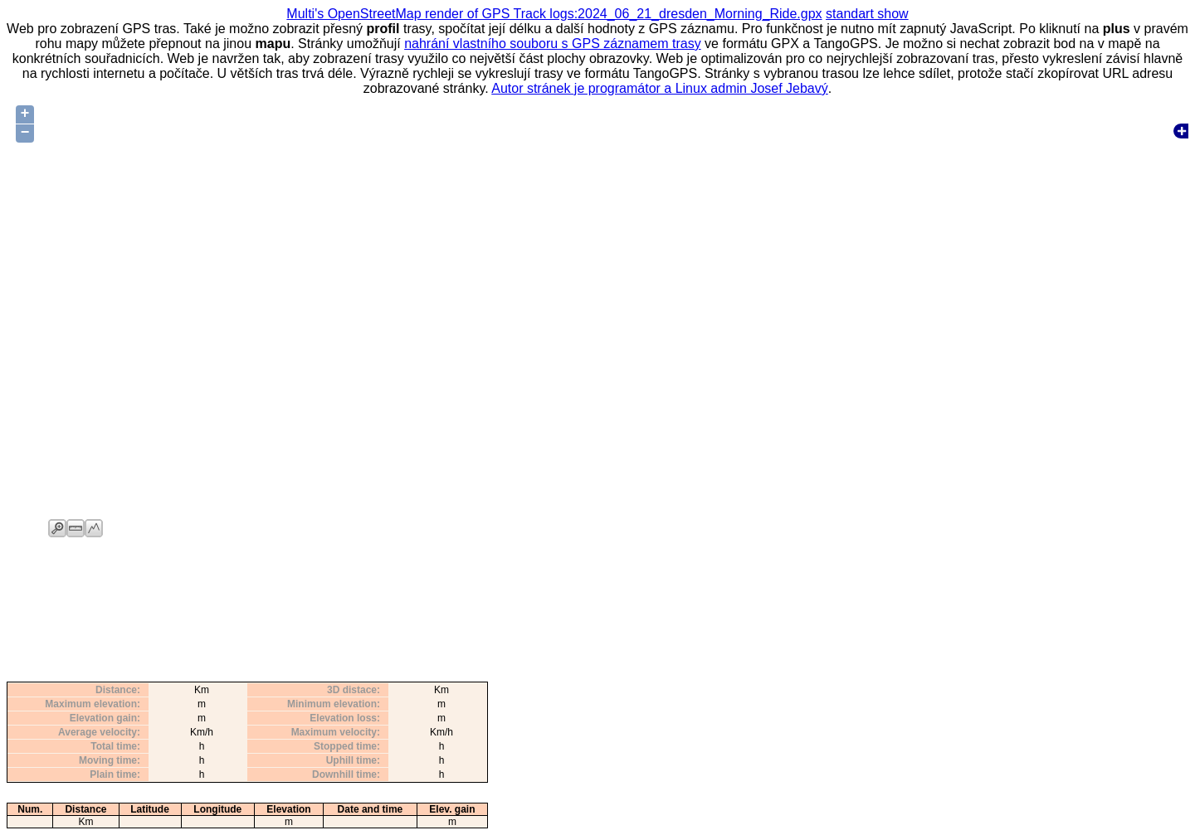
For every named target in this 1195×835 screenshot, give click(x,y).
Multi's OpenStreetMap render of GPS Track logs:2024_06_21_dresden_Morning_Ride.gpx (554, 14)
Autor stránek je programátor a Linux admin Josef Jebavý (659, 88)
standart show (867, 14)
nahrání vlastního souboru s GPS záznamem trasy (552, 43)
